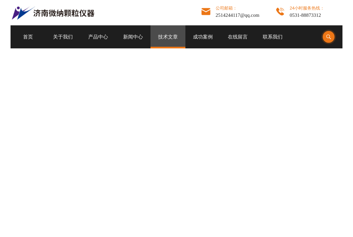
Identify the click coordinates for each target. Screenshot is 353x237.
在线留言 (238, 37)
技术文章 (168, 37)
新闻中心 (133, 37)
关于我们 (63, 37)
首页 (28, 37)
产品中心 (98, 37)
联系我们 (273, 37)
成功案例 (203, 37)
